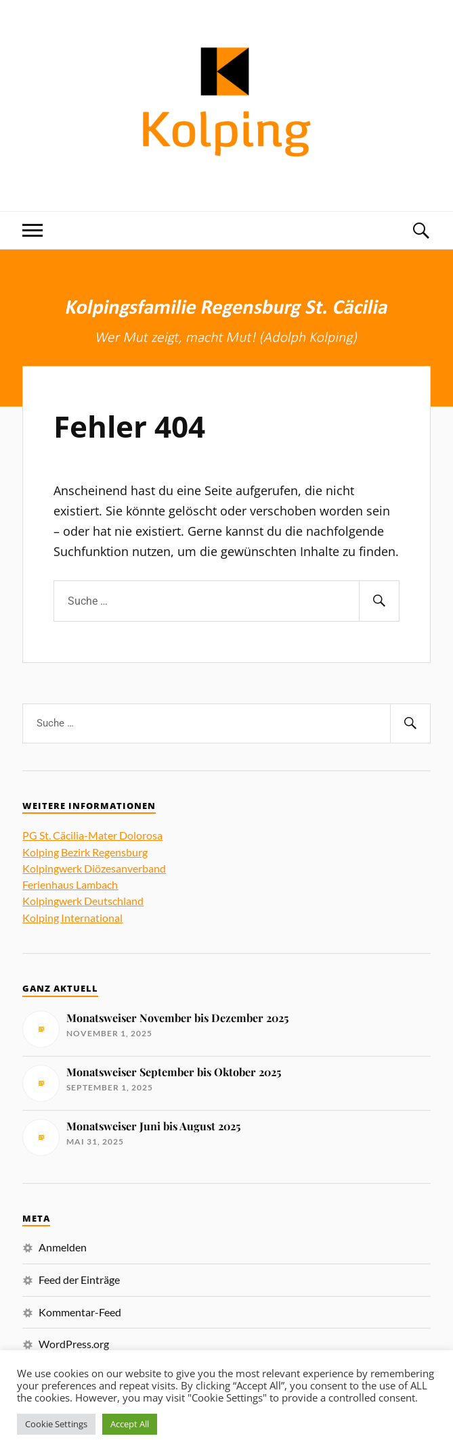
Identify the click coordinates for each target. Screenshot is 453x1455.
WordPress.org (74, 1343)
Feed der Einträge (79, 1279)
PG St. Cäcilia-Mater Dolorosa (92, 835)
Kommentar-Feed (80, 1312)
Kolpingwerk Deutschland (83, 900)
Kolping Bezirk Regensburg (85, 852)
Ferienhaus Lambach (70, 884)
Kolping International (72, 917)
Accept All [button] (129, 1424)
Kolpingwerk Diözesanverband (94, 868)
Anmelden (63, 1247)
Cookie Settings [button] (56, 1424)
